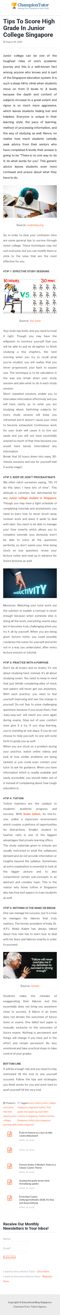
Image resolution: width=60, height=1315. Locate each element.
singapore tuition (36, 1107)
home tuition (32, 814)
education (8, 1107)
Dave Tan (31, 41)
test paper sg (30, 1111)
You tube (35, 320)
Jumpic (35, 985)
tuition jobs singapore (39, 1120)
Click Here (43, 1271)
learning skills (10, 1124)
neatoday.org (35, 225)
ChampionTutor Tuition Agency (30, 1306)
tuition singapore (25, 1124)
